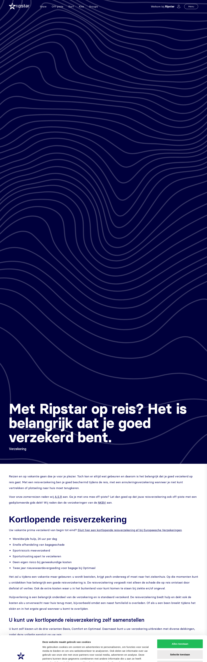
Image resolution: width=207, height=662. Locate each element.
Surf (71, 6)
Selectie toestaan (180, 630)
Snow (43, 6)
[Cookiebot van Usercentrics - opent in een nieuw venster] (21, 655)
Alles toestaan (180, 619)
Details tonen (174, 655)
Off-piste (57, 6)
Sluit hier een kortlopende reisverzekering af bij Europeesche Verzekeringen (130, 530)
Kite (81, 6)
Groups (93, 6)
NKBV (102, 502)
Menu (191, 6)
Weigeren (179, 640)
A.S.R (58, 497)
